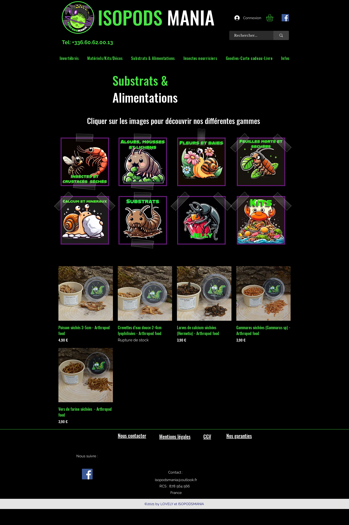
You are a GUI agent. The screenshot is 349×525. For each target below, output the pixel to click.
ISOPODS (130, 17)
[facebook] (285, 17)
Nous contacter (132, 435)
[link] (274, 17)
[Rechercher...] (248, 35)
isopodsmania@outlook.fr (176, 480)
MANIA (188, 17)
